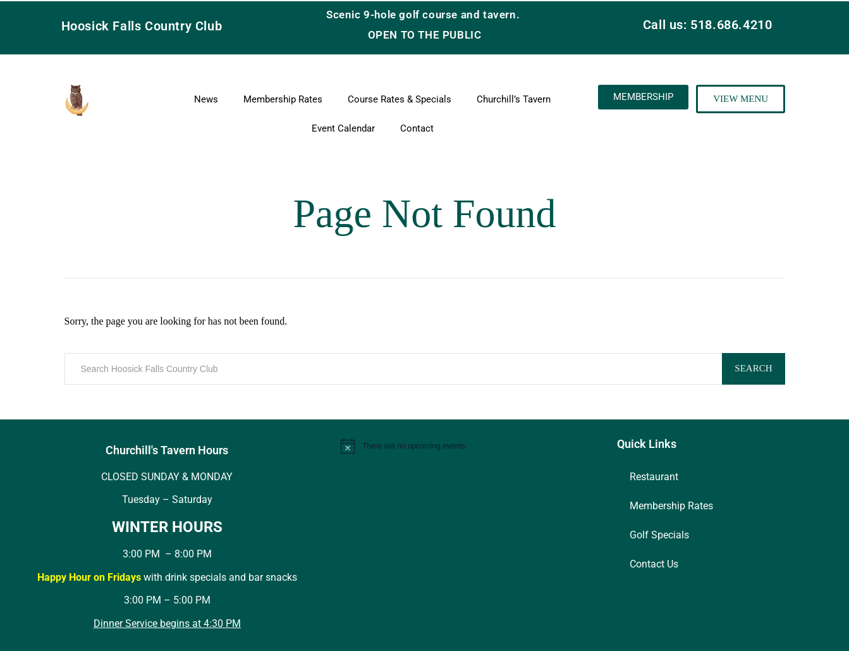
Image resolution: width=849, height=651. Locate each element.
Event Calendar (343, 128)
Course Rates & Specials (399, 99)
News (206, 99)
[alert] (471, 446)
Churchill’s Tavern (514, 99)
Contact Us (654, 564)
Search (753, 368)
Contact (417, 128)
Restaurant (654, 477)
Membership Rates (282, 99)
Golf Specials (659, 535)
